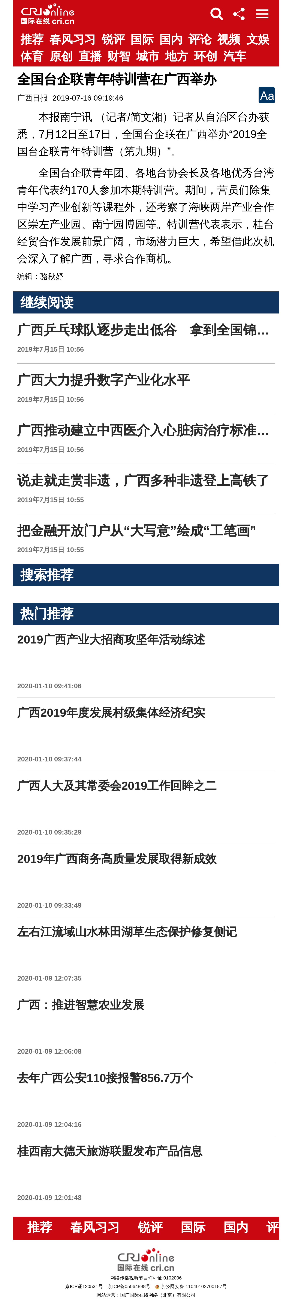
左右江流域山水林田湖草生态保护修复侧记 (127, 931)
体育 (31, 56)
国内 (171, 39)
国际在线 (47, 13)
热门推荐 (46, 613)
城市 (147, 56)
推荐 (31, 39)
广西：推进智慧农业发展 (80, 1004)
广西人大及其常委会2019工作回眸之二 (117, 785)
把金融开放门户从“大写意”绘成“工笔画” (136, 530)
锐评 (113, 39)
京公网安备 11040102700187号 (191, 1286)
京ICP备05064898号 (129, 1286)
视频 (228, 39)
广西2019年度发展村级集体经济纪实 (111, 712)
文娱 (258, 39)
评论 (199, 39)
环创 (205, 56)
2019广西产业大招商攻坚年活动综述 (111, 639)
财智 (118, 56)
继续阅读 (46, 302)
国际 (142, 39)
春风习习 (72, 39)
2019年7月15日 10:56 (50, 349)
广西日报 (32, 98)
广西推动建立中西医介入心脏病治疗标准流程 (150, 430)
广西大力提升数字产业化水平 (103, 380)
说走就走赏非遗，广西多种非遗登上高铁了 (143, 480)
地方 (176, 56)
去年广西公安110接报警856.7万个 (105, 1078)
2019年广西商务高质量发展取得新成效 (117, 858)
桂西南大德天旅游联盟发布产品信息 (109, 1151)
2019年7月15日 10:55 (50, 500)
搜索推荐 (46, 575)
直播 (90, 56)
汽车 (234, 56)
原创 (61, 56)
